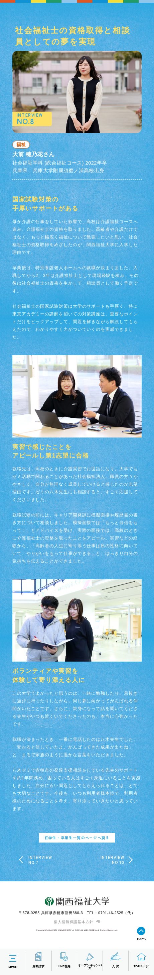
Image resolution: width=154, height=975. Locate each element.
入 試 (116, 960)
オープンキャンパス (90, 961)
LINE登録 (64, 960)
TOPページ (141, 960)
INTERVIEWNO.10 (113, 860)
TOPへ (141, 934)
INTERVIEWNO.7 (40, 860)
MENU (13, 961)
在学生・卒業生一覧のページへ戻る (77, 837)
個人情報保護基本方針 (73, 922)
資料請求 (38, 960)
